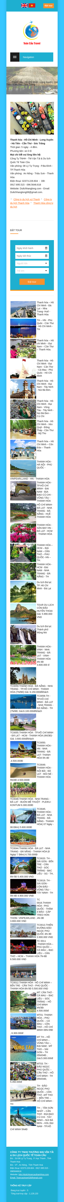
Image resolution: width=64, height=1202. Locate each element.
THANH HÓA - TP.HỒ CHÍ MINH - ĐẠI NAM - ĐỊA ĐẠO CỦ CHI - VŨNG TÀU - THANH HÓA (44, 491)
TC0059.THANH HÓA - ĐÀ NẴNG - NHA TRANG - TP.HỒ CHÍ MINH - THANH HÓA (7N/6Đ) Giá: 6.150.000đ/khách (31, 689)
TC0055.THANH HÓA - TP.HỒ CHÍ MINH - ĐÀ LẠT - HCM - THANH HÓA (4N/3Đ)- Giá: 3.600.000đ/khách (31, 735)
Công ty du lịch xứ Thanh (27, 199)
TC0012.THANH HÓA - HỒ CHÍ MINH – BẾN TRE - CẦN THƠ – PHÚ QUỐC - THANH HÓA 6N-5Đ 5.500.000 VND (31, 985)
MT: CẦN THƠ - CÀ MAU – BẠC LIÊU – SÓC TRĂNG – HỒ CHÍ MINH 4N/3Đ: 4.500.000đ (45, 1001)
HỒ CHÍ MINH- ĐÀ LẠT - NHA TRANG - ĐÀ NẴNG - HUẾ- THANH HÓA (45, 510)
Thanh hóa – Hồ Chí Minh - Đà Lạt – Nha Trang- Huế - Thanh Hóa (45, 308)
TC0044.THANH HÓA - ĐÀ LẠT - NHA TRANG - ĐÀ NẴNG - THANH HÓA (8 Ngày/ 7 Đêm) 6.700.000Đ (30, 851)
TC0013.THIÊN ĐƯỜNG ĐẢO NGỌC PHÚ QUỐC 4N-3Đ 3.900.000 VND (45, 931)
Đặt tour (48, 6)
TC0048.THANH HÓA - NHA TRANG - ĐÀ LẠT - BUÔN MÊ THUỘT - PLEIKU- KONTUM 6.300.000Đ (30, 802)
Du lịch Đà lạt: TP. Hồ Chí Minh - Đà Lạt (44, 585)
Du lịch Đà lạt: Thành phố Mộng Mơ (44, 629)
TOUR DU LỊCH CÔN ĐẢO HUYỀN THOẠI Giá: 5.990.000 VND (45, 611)
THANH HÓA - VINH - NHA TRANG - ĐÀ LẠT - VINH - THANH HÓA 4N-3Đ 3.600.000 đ (44, 655)
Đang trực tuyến (18, 1190)
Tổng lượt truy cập (19, 1193)
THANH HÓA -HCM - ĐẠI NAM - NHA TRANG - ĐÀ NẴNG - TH (44, 570)
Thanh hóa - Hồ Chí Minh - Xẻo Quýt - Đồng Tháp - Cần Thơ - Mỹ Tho (45, 427)
